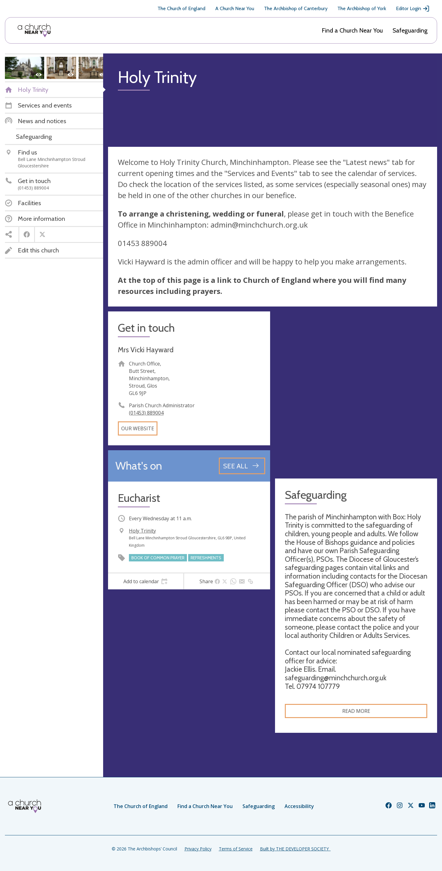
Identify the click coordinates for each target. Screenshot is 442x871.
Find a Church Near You (352, 30)
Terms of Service (236, 849)
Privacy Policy (197, 849)
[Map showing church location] (356, 392)
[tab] (145, 581)
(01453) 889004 (146, 412)
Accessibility (299, 806)
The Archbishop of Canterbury (296, 8)
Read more (356, 711)
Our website (137, 428)
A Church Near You (234, 8)
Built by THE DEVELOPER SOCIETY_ (295, 849)
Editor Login (413, 8)
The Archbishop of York (361, 8)
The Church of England (181, 8)
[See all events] (242, 466)
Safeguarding (410, 30)
